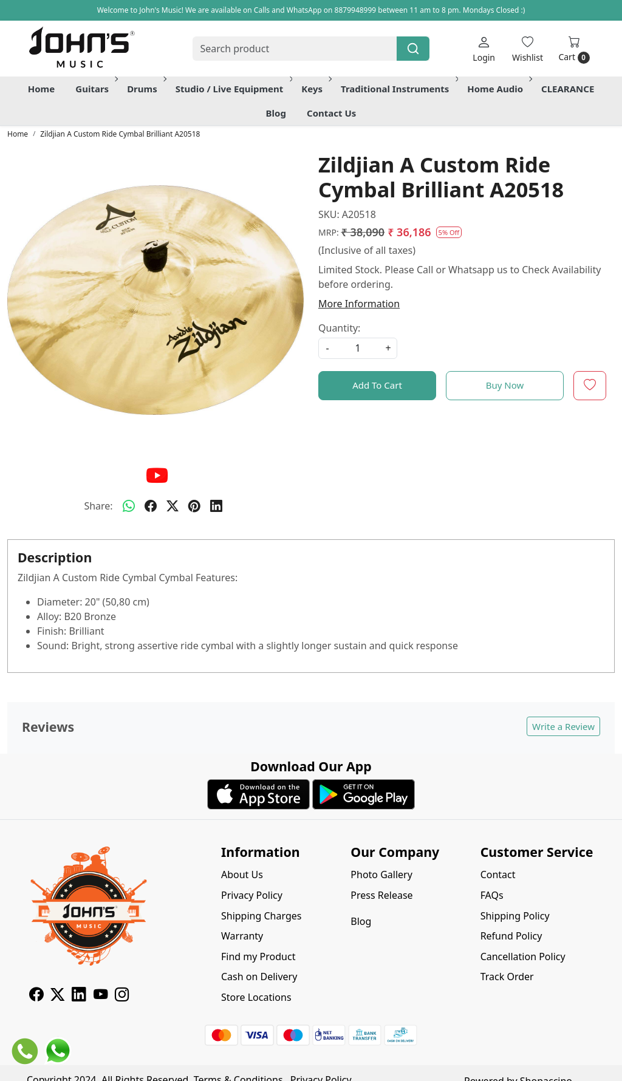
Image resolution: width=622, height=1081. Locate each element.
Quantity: (339, 328)
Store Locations (256, 997)
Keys (315, 89)
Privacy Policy (251, 895)
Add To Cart (377, 385)
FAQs (492, 895)
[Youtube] (100, 996)
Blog (276, 113)
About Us (242, 874)
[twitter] (172, 506)
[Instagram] (121, 996)
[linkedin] (216, 506)
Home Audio (498, 89)
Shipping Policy (515, 915)
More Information (359, 303)
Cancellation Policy (523, 956)
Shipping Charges (261, 915)
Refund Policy (511, 936)
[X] (57, 996)
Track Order (507, 976)
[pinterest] (194, 506)
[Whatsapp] (129, 506)
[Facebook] (36, 996)
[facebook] (151, 506)
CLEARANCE (567, 89)
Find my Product (258, 956)
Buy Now (505, 385)
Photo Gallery (381, 874)
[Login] (483, 49)
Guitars (95, 89)
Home (41, 89)
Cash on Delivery (259, 976)
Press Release (381, 895)
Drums (146, 89)
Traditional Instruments (398, 89)
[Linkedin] (78, 996)
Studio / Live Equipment (233, 89)
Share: (98, 506)
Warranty (242, 936)
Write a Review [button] (563, 726)
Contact (498, 874)
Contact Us (331, 113)
